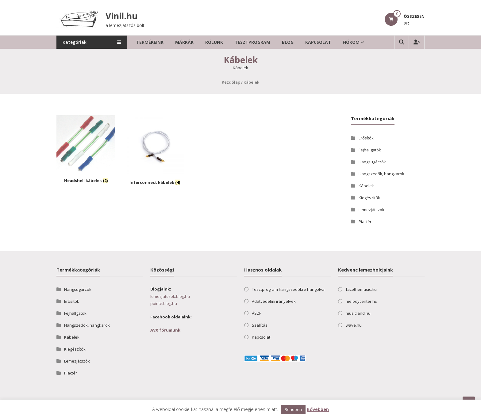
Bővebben (318, 409)
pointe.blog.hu (163, 303)
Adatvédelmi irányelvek (274, 301)
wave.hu (354, 325)
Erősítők (366, 138)
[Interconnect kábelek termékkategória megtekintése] (154, 151)
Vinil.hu (121, 16)
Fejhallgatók (370, 150)
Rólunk (214, 42)
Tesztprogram (252, 42)
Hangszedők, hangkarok (381, 174)
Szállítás (259, 325)
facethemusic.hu (361, 289)
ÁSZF (256, 313)
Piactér (365, 221)
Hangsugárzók (372, 162)
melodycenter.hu (361, 301)
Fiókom (351, 42)
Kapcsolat (318, 42)
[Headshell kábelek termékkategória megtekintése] (85, 150)
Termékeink (150, 42)
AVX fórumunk (165, 330)
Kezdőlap (231, 82)
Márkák (184, 42)
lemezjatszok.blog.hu (170, 296)
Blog (288, 42)
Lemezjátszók (371, 209)
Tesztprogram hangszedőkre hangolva (288, 289)
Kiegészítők (369, 197)
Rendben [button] (293, 409)
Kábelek (366, 185)
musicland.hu (358, 313)
